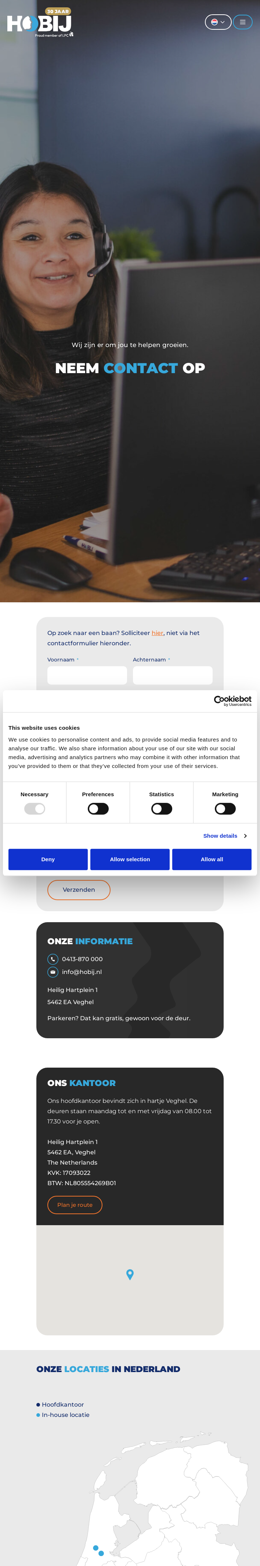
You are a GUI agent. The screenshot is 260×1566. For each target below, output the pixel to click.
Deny (48, 859)
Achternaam (151, 659)
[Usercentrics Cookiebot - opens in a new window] (219, 701)
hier (157, 632)
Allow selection (130, 859)
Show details (220, 836)
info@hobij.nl (74, 972)
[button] (130, 1274)
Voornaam (63, 659)
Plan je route (75, 1205)
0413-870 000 (75, 959)
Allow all (212, 859)
